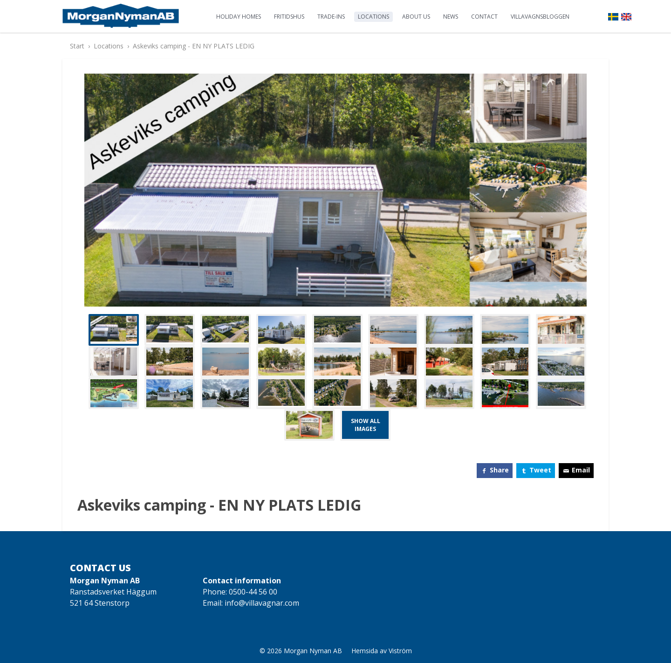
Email (581, 469)
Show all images (365, 425)
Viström (400, 650)
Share (499, 469)
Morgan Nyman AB (313, 650)
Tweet (540, 469)
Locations (373, 17)
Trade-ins (331, 17)
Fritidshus (289, 17)
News (450, 17)
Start (77, 45)
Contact (484, 17)
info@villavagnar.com (262, 603)
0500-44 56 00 (253, 592)
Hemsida (364, 650)
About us (416, 17)
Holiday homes (238, 17)
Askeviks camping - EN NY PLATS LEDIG (193, 45)
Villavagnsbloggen (540, 17)
